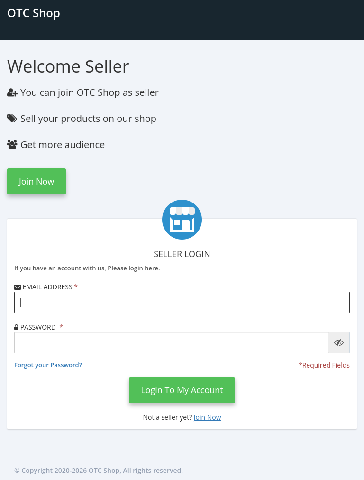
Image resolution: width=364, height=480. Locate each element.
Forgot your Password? (48, 364)
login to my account (182, 390)
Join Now (36, 181)
